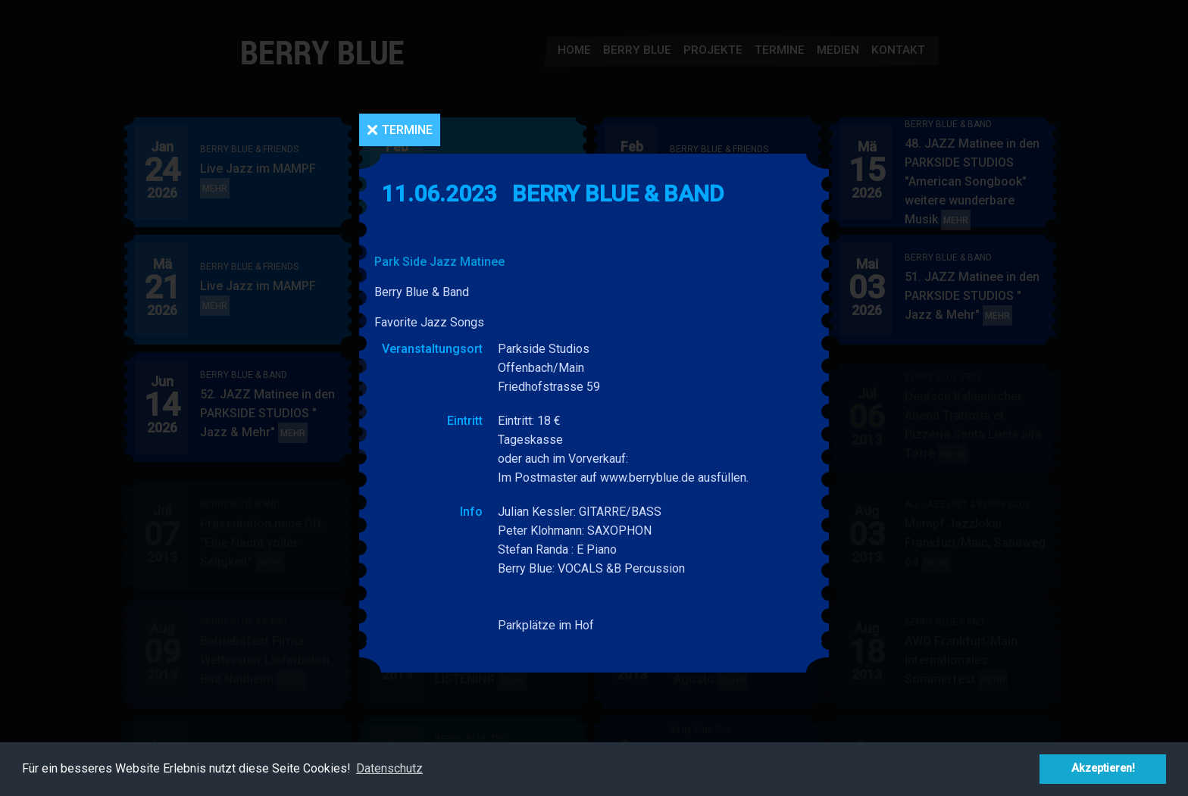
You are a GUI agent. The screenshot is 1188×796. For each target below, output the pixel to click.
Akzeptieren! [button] (1103, 768)
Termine (407, 130)
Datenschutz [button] (389, 768)
